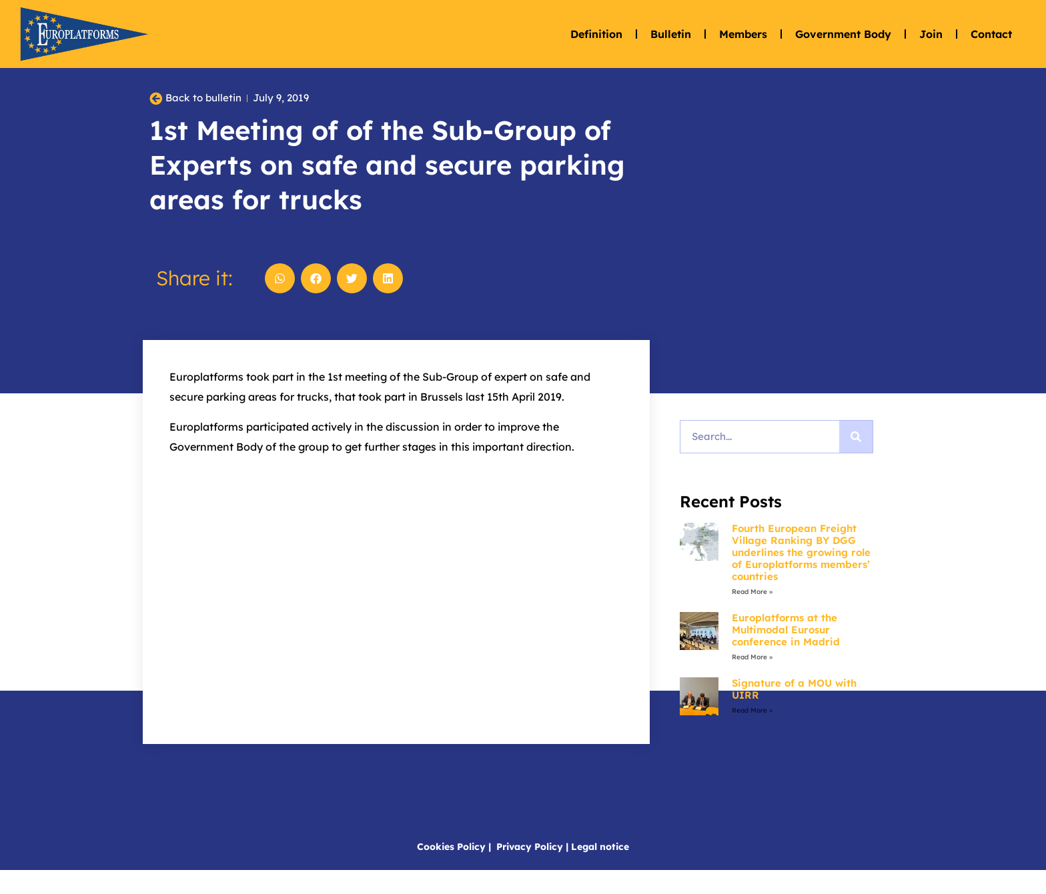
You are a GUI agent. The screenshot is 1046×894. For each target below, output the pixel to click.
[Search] (856, 460)
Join (931, 34)
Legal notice (600, 870)
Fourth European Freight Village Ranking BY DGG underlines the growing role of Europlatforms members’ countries (801, 575)
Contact (991, 34)
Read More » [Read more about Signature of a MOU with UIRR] (752, 733)
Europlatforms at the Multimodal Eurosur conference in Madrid (786, 653)
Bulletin (670, 34)
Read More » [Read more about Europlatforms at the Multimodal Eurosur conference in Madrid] (752, 680)
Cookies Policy (451, 870)
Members (743, 34)
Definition (596, 34)
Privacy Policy (529, 870)
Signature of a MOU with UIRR (794, 712)
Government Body (843, 34)
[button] (280, 302)
